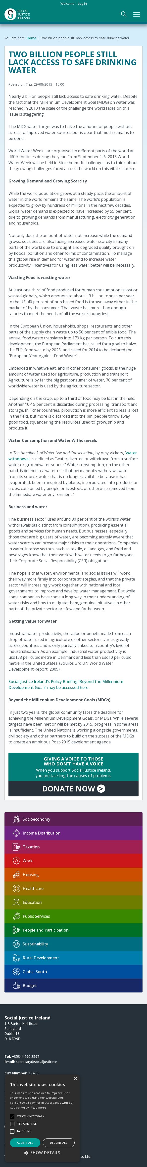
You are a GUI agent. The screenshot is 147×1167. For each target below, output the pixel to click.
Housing (26, 874)
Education (27, 902)
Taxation (26, 847)
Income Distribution (36, 833)
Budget (25, 985)
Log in (82, 3)
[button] (42, 1153)
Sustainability (30, 944)
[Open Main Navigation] (137, 14)
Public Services (31, 916)
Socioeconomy (31, 819)
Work (23, 860)
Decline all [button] (58, 1142)
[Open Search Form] (124, 14)
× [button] (75, 1079)
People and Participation (41, 930)
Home (31, 38)
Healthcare (28, 888)
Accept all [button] (25, 1142)
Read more (38, 1107)
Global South (30, 971)
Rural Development (36, 958)
